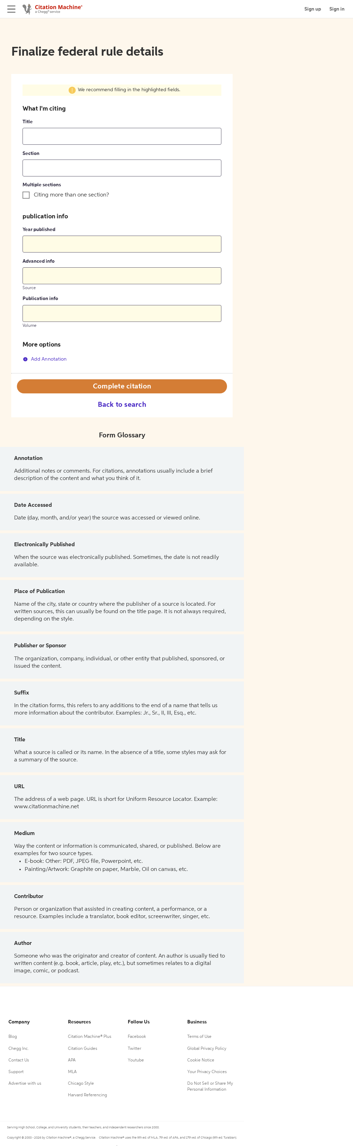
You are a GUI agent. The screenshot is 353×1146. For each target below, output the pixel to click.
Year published (39, 229)
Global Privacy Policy (206, 1049)
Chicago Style (81, 1084)
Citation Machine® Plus (89, 1037)
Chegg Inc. (18, 1049)
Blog (12, 1037)
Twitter (134, 1049)
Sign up (312, 9)
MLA (72, 1072)
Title (28, 121)
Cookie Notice (200, 1060)
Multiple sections (42, 184)
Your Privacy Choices (207, 1072)
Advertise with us (24, 1084)
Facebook (137, 1037)
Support (16, 1072)
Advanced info (39, 261)
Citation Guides (82, 1049)
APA (72, 1060)
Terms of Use (199, 1037)
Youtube (136, 1060)
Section (31, 153)
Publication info (40, 298)
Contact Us (18, 1060)
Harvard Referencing (87, 1095)
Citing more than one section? (71, 195)
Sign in (337, 9)
